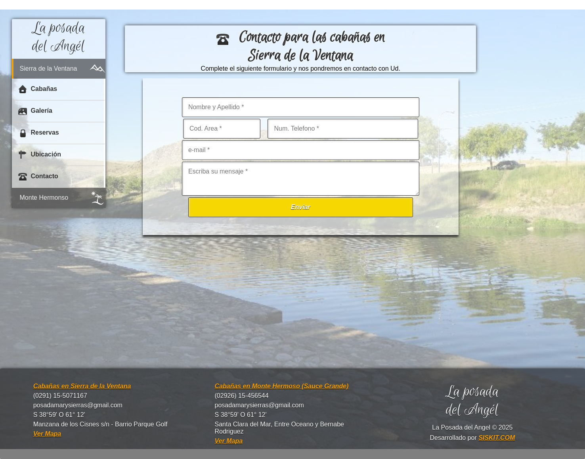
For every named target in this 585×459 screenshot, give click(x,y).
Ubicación (39, 154)
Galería (35, 111)
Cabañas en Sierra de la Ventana (82, 386)
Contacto (38, 176)
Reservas (38, 133)
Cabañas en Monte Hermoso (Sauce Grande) (282, 386)
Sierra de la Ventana (48, 68)
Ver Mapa (47, 433)
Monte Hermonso (44, 197)
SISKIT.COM (496, 437)
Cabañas (37, 89)
